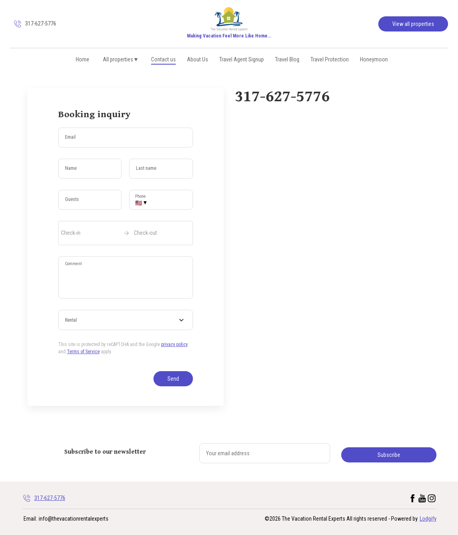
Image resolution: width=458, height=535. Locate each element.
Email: (30, 518)
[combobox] (125, 320)
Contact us (163, 59)
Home (82, 59)
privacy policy (174, 344)
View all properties (413, 24)
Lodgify (428, 518)
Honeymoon (374, 59)
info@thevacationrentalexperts (73, 518)
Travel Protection (330, 59)
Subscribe (388, 455)
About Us (197, 59)
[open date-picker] (125, 233)
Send (173, 379)
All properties (120, 59)
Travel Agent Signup (241, 59)
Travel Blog (287, 59)
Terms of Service (83, 351)
